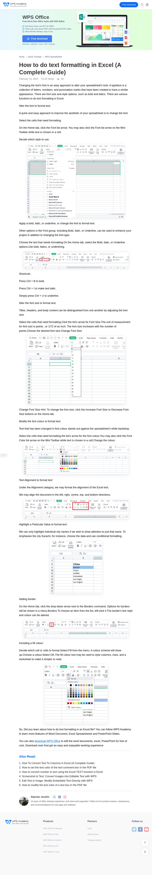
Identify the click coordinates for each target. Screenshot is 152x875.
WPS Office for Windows (52, 828)
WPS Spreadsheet (53, 57)
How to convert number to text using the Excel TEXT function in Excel (61, 771)
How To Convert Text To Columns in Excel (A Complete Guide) (56, 763)
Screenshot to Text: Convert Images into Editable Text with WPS (58, 776)
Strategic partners (94, 840)
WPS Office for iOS (50, 846)
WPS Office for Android (52, 840)
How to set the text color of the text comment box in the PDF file (57, 767)
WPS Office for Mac (51, 834)
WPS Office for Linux (51, 852)
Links (89, 828)
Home (22, 57)
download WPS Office (47, 741)
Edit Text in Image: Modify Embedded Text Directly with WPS (56, 780)
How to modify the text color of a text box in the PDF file (53, 785)
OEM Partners (93, 834)
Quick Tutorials (35, 57)
